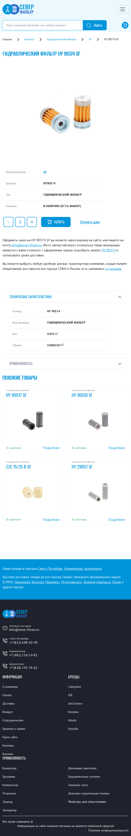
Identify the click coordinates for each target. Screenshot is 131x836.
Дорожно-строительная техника (88, 793)
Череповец (22, 582)
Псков (116, 582)
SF (45, 172)
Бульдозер (10, 768)
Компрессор (10, 785)
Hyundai (73, 729)
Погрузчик (9, 793)
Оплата (7, 695)
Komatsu (73, 712)
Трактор (8, 802)
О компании (10, 687)
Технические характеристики (30, 296)
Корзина (8, 754)
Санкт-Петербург (50, 568)
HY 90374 (108, 250)
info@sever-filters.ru (27, 245)
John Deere (75, 703)
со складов (113, 268)
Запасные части (78, 785)
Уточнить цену (90, 221)
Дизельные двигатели (82, 768)
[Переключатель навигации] (122, 9)
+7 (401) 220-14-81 (23, 655)
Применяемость (20, 363)
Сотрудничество (13, 720)
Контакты (8, 745)
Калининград (73, 568)
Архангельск (93, 568)
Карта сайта (10, 737)
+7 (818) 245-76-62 (23, 667)
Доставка (8, 703)
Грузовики (9, 776)
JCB (70, 695)
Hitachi (72, 720)
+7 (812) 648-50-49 (23, 642)
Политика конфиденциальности (108, 830)
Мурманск (52, 582)
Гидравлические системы (84, 776)
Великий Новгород (97, 582)
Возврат (8, 712)
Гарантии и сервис (14, 729)
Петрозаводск (71, 582)
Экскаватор (10, 810)
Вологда (37, 582)
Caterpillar (74, 687)
